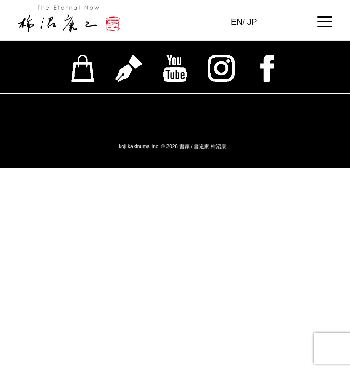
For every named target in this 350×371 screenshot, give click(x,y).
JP (252, 22)
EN (236, 22)
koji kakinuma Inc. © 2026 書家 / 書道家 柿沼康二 (175, 146)
